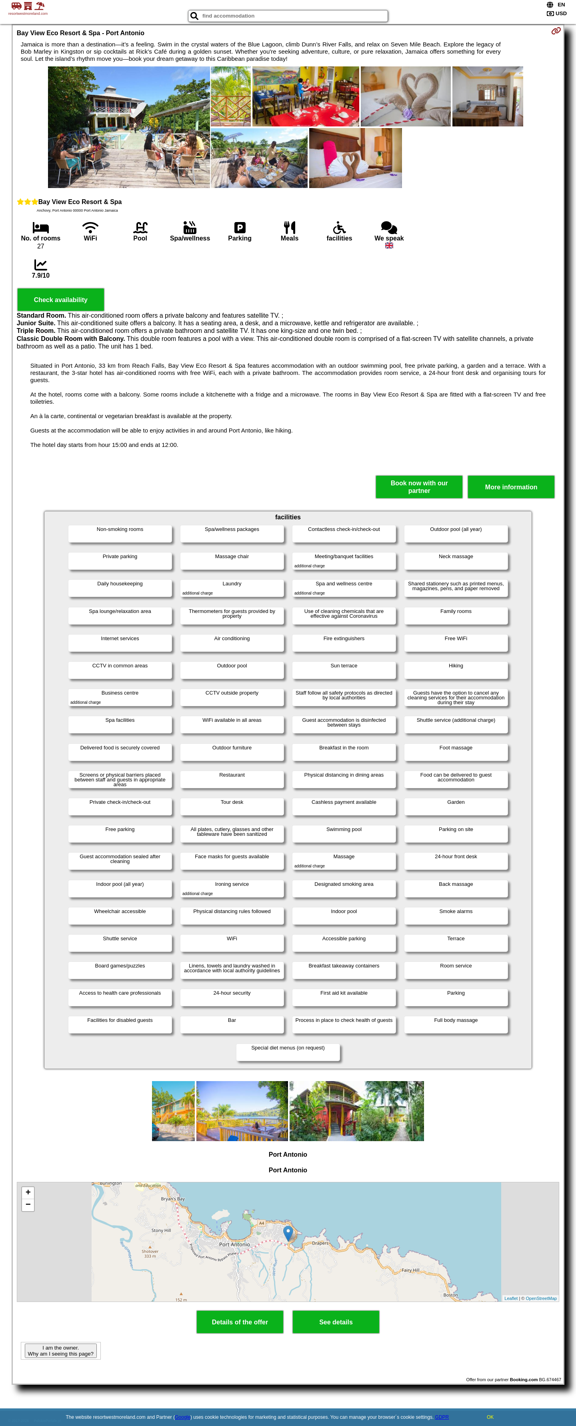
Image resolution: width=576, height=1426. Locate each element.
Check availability (61, 299)
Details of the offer (240, 1322)
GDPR (442, 1417)
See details (336, 1322)
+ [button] (28, 1193)
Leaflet (511, 1298)
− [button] (28, 1205)
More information (511, 487)
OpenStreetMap (541, 1298)
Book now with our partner (419, 487)
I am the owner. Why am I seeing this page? (61, 1351)
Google (182, 1417)
